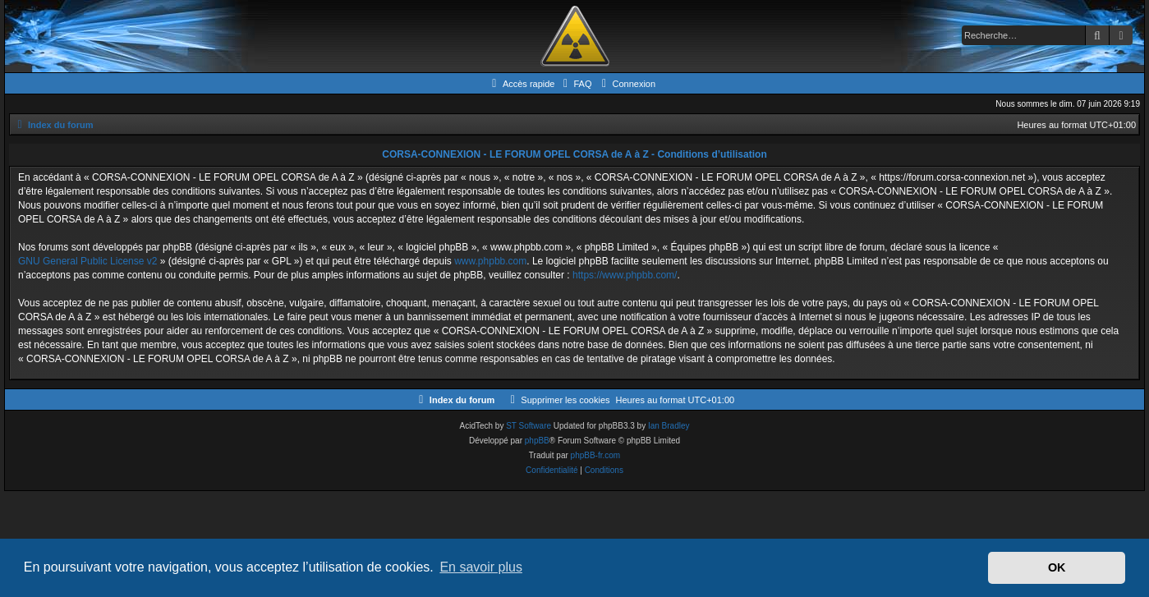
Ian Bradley (669, 425)
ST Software (528, 425)
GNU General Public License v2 (87, 261)
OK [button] (1057, 567)
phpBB (537, 440)
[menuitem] (574, 84)
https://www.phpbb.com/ (624, 275)
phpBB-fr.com (596, 455)
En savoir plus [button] (480, 567)
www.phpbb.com (490, 261)
